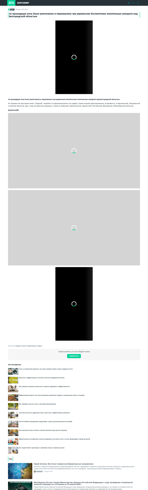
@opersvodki (13, 110)
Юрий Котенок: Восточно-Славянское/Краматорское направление (63, 464)
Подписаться (74, 356)
